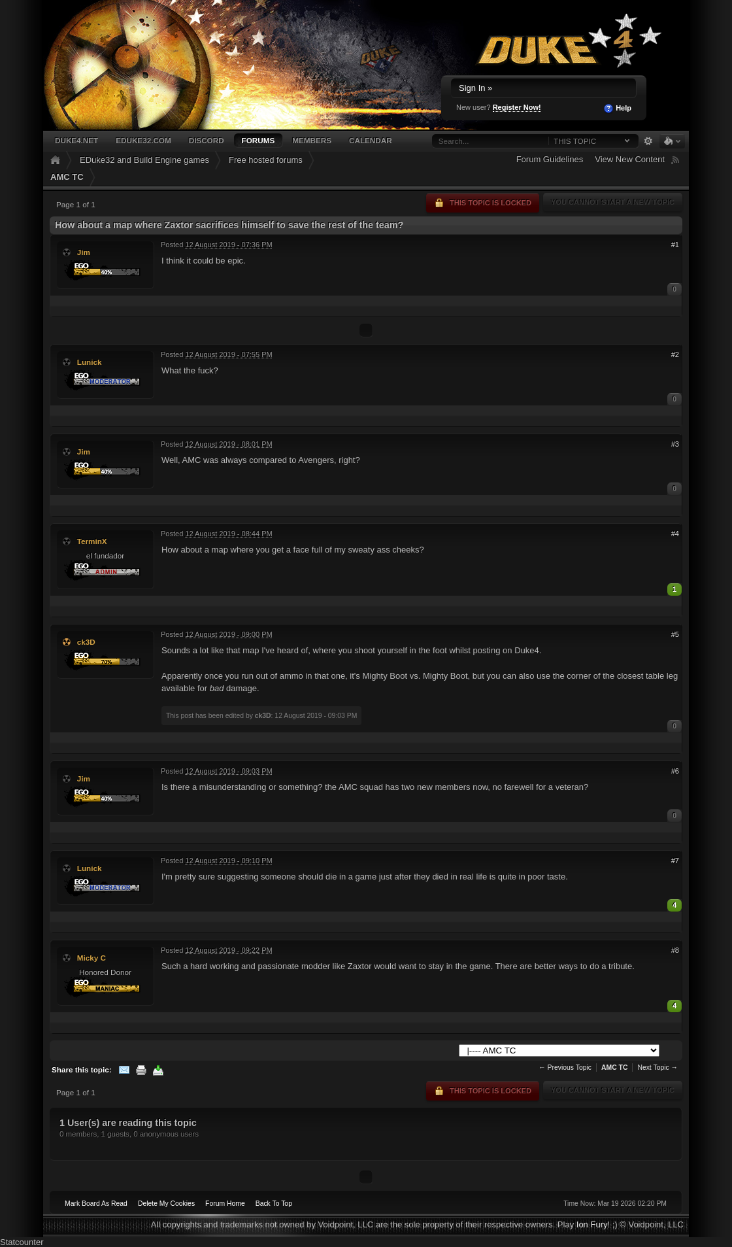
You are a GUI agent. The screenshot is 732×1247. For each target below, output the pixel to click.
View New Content (630, 159)
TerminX (92, 541)
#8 (675, 950)
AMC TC (67, 177)
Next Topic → (657, 1067)
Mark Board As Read (96, 1203)
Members (311, 140)
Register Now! (517, 107)
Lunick (89, 362)
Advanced (648, 141)
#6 (675, 771)
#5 (675, 634)
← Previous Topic (565, 1067)
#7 (675, 860)
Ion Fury (592, 1224)
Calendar (370, 140)
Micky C (91, 957)
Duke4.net (76, 140)
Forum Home (225, 1203)
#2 (675, 354)
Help (617, 108)
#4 (675, 534)
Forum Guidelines (550, 159)
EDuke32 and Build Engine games (144, 160)
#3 (675, 444)
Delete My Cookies (166, 1203)
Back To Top (274, 1203)
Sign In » (475, 88)
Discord (206, 140)
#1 (675, 244)
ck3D (86, 642)
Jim (83, 252)
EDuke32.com (143, 140)
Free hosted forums (266, 160)
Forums (258, 140)
